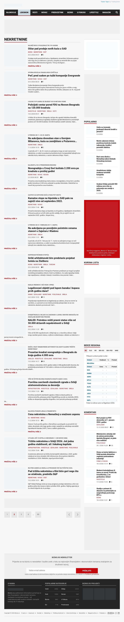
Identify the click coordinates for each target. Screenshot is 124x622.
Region (45, 175)
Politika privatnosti (58, 613)
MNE (116, 350)
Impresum (31, 613)
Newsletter (82, 613)
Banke (30, 294)
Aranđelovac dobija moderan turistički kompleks (104, 172)
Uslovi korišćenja (71, 613)
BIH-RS (101, 350)
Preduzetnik (57, 12)
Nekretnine (37, 52)
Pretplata (102, 613)
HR (95, 350)
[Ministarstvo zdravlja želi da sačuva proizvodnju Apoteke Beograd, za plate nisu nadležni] (90, 437)
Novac (44, 12)
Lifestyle (94, 12)
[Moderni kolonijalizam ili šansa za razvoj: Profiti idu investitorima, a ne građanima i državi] (90, 473)
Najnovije (11, 12)
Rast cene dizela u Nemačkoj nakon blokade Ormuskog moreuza (106, 159)
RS (86, 350)
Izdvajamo (38, 294)
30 (111, 445)
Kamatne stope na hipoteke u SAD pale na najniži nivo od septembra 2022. (50, 200)
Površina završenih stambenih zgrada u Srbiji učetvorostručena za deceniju (52, 384)
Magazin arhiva (92, 613)
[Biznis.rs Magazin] (102, 224)
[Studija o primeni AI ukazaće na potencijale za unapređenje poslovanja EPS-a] (90, 491)
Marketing (47, 613)
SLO (90, 350)
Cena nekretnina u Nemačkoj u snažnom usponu (54, 414)
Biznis (70, 12)
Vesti (34, 12)
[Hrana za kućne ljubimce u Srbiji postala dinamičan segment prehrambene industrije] (90, 455)
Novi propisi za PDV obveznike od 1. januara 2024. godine (105, 420)
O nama (23, 613)
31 (112, 427)
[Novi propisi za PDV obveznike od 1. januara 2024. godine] (90, 421)
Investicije (32, 111)
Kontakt (39, 613)
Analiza (31, 359)
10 (43, 297)
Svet (45, 52)
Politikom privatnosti (92, 574)
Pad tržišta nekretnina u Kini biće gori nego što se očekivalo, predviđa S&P (53, 473)
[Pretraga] (117, 12)
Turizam (52, 264)
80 (38, 514)
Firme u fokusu (102, 461)
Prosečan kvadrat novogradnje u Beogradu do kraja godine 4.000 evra (52, 354)
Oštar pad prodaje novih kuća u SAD (47, 48)
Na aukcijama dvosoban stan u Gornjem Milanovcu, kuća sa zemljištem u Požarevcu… (52, 140)
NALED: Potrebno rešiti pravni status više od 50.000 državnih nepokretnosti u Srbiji (52, 322)
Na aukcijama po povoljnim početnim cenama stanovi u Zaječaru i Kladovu (52, 230)
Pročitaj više (34, 66)
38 (43, 361)
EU (29, 418)
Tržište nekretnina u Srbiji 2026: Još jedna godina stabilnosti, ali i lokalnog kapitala (51, 443)
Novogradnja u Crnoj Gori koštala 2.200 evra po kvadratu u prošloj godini (53, 170)
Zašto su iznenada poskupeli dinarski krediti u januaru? (107, 129)
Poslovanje (56, 294)
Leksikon (24, 12)
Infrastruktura (34, 388)
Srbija (49, 111)
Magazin (107, 12)
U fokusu (81, 12)
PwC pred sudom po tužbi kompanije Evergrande (54, 75)
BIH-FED (109, 350)
